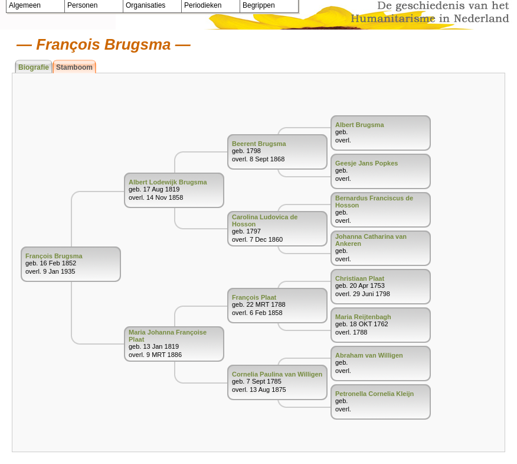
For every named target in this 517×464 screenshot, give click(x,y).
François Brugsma (54, 255)
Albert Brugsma (359, 124)
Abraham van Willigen (369, 355)
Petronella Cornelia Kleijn (374, 393)
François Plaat (254, 297)
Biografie (33, 67)
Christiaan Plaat (359, 278)
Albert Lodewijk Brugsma (168, 182)
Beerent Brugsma (259, 143)
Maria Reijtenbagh (363, 316)
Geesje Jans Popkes (366, 163)
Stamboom (74, 67)
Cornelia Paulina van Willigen (277, 374)
